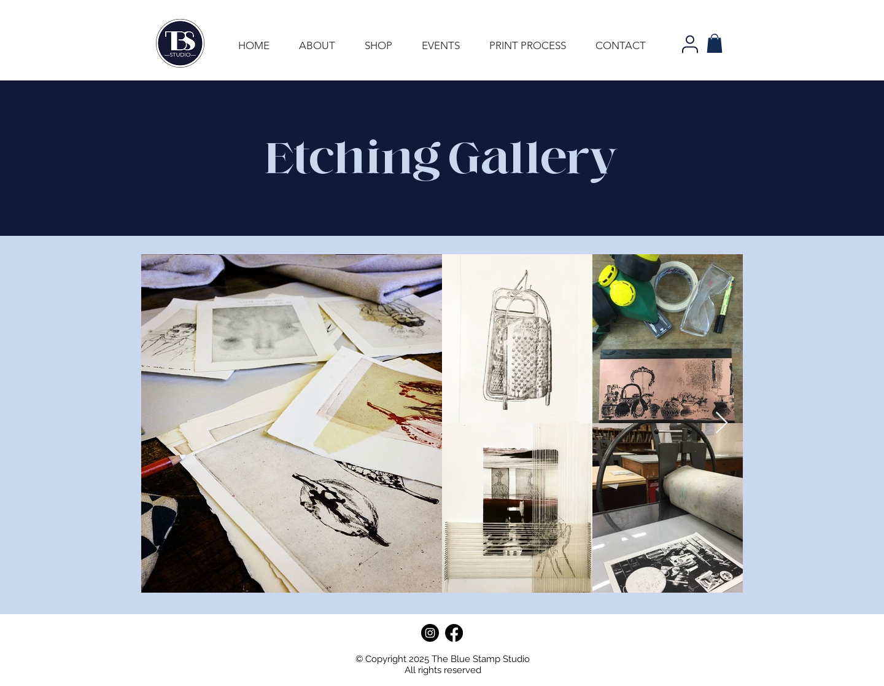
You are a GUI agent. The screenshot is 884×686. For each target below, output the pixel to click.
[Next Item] (722, 423)
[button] (715, 43)
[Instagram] (430, 633)
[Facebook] (454, 633)
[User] (690, 43)
